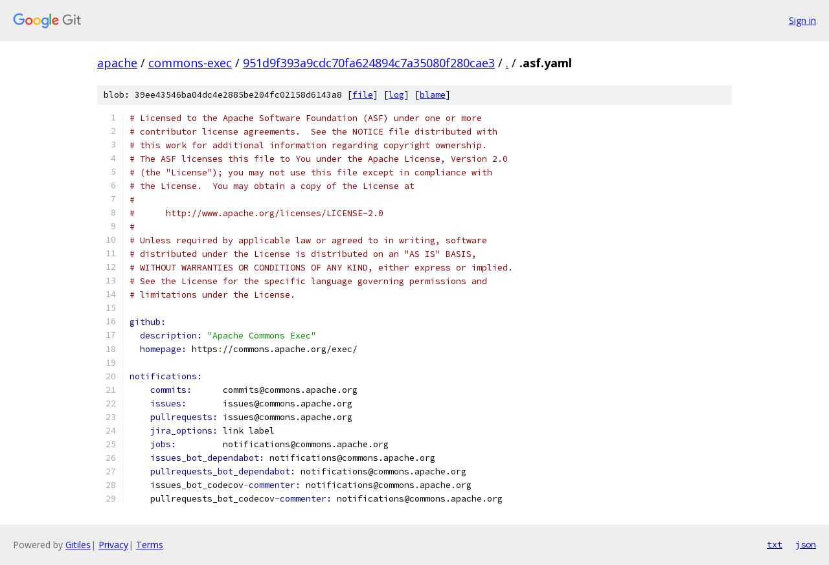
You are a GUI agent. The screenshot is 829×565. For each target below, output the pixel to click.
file (362, 94)
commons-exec (190, 63)
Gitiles (78, 544)
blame (433, 94)
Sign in (802, 20)
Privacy (113, 544)
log (396, 94)
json (805, 544)
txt (774, 544)
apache (117, 63)
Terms (149, 544)
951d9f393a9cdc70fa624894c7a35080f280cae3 (369, 63)
